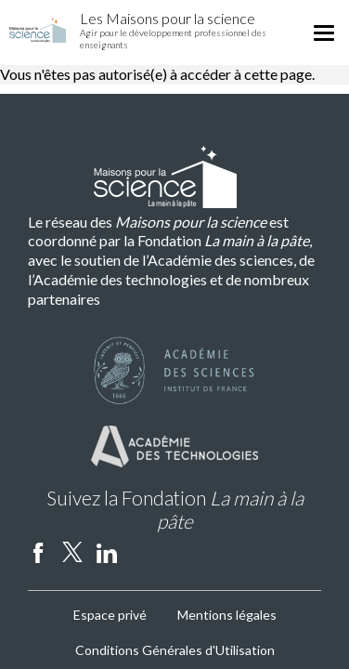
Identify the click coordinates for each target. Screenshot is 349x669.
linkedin (107, 552)
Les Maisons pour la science (167, 18)
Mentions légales (227, 615)
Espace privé (110, 615)
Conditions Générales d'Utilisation (175, 650)
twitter (72, 552)
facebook (38, 552)
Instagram (141, 552)
